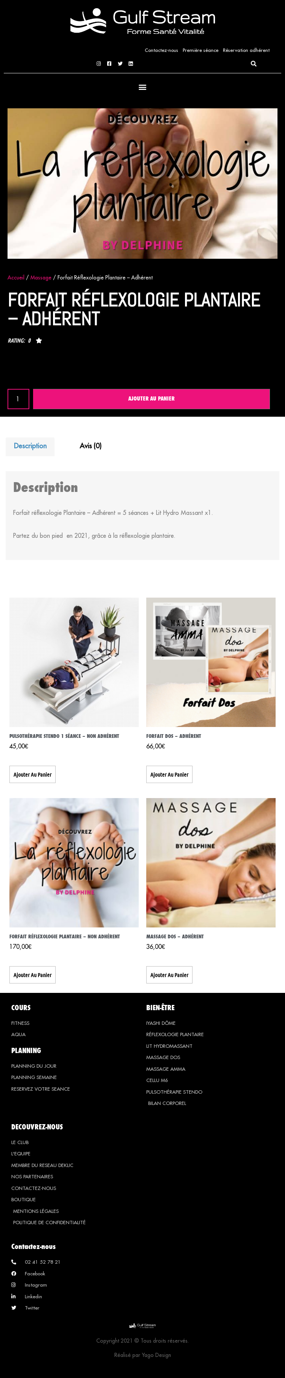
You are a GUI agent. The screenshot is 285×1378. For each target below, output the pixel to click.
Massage (41, 277)
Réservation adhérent (246, 50)
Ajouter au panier (151, 399)
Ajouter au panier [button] (33, 774)
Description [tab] (30, 446)
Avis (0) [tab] (91, 446)
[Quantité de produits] (18, 399)
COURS (20, 1007)
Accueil (16, 277)
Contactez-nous (161, 50)
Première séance (200, 50)
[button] (253, 64)
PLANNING (26, 1050)
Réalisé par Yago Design (142, 1355)
